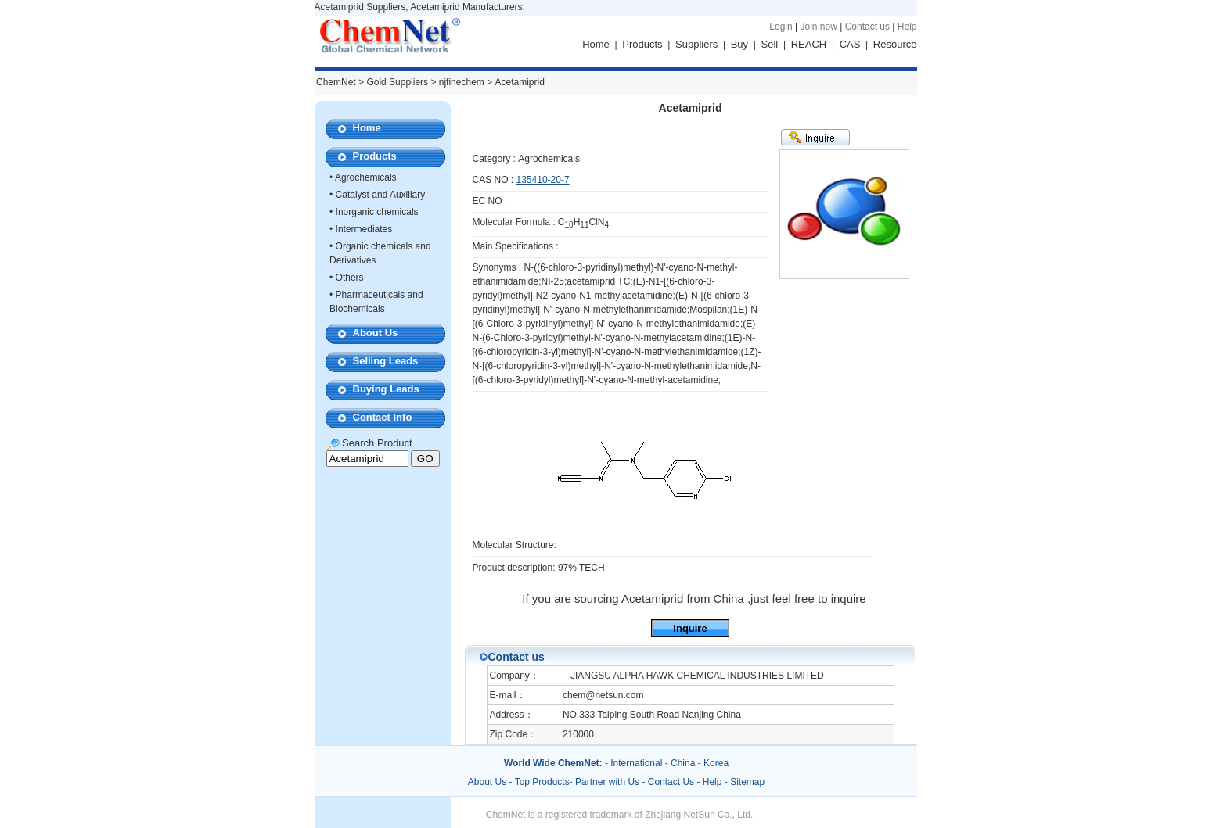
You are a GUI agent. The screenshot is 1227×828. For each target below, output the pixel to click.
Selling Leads (386, 361)
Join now (818, 26)
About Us (375, 333)
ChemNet (336, 82)
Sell (770, 44)
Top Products (542, 781)
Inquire (690, 628)
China (683, 763)
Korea (716, 763)
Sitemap (747, 781)
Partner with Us (608, 781)
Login (780, 26)
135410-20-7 (543, 179)
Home (596, 44)
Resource (895, 44)
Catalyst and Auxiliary (381, 194)
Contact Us (671, 781)
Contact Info (382, 417)
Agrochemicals (366, 177)
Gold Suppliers (397, 82)
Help (907, 26)
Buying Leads (386, 389)
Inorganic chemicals (377, 211)
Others (350, 277)
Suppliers (696, 44)
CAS (850, 44)
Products (642, 44)
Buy (739, 44)
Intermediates (364, 229)
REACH (809, 44)
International (636, 763)
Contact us (867, 26)
